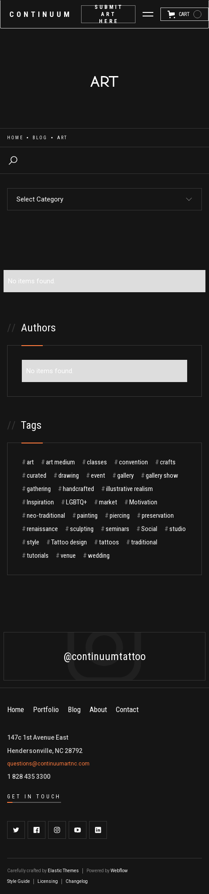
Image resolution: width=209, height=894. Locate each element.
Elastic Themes (63, 870)
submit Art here (108, 14)
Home (15, 137)
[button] (147, 14)
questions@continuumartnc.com (48, 764)
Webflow (119, 870)
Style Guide (18, 881)
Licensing (47, 881)
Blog (40, 137)
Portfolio (46, 709)
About (98, 709)
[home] (40, 14)
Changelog (77, 881)
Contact (127, 709)
